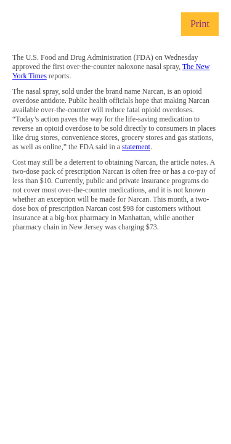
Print (199, 23)
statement (136, 146)
